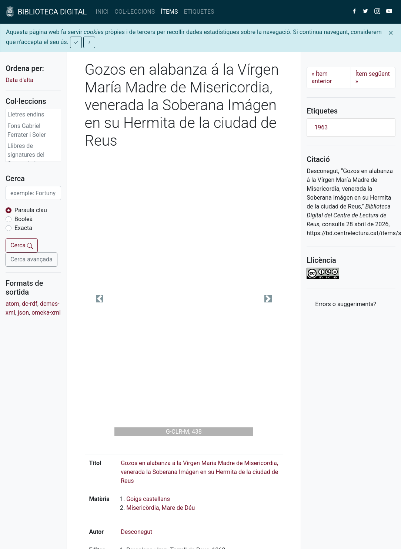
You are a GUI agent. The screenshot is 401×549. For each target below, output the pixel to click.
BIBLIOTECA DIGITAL (46, 11)
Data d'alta (19, 80)
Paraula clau (30, 210)
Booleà (23, 219)
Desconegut (136, 531)
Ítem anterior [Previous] (321, 77)
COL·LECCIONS (134, 11)
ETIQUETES (199, 11)
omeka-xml (46, 312)
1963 (321, 127)
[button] (99, 299)
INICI (102, 11)
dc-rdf (29, 303)
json (23, 312)
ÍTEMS (169, 11)
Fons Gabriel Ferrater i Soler (26, 130)
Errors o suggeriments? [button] (345, 304)
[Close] (391, 33)
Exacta (23, 227)
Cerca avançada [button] (31, 259)
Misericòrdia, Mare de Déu (160, 507)
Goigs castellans (148, 498)
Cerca (21, 245)
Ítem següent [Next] (372, 77)
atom (12, 303)
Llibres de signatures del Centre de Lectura (30, 154)
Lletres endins (25, 114)
